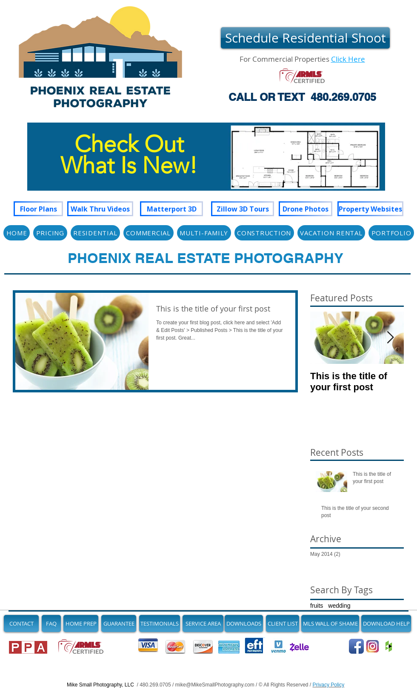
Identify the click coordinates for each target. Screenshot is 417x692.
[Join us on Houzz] (388, 646)
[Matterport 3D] (171, 208)
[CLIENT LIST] (282, 623)
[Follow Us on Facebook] (356, 646)
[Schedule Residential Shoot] (305, 38)
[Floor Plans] (38, 208)
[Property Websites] (370, 208)
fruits (316, 605)
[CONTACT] (21, 623)
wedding (339, 605)
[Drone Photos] (305, 208)
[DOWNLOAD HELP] (386, 623)
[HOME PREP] (80, 623)
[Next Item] (390, 337)
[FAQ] (51, 623)
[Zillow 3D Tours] (242, 208)
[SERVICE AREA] (203, 623)
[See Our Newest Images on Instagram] (372, 646)
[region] (206, 165)
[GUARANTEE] (118, 623)
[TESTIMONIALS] (159, 623)
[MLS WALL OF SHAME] (330, 623)
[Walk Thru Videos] (100, 208)
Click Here (348, 59)
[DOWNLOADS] (244, 623)
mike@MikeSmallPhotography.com (214, 685)
